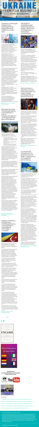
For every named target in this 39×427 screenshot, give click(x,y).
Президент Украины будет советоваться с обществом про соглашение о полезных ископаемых (27, 28)
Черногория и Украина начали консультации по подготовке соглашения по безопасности (28, 92)
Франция (6, 104)
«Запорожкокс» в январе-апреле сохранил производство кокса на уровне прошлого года (17, 401)
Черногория (23, 146)
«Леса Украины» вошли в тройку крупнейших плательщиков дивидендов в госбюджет (16, 399)
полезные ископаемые (26, 83)
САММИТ (34, 245)
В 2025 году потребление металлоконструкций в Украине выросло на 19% (14, 408)
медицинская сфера (6, 103)
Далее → (8, 317)
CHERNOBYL (4, 213)
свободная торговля (9, 311)
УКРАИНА (3, 104)
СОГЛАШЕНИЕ (12, 103)
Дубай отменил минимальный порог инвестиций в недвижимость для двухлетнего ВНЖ (17, 405)
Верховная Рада (10, 213)
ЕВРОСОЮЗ (31, 245)
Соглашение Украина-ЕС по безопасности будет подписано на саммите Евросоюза (28, 156)
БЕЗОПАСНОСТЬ (24, 145)
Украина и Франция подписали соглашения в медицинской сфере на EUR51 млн (9, 28)
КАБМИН (3, 311)
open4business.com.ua (6, 425)
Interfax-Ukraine (14, 425)
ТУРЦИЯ (8, 312)
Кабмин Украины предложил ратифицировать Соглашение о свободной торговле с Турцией (8, 226)
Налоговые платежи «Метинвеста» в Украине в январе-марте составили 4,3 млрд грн (16, 403)
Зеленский (33, 49)
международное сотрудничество (7, 214)
